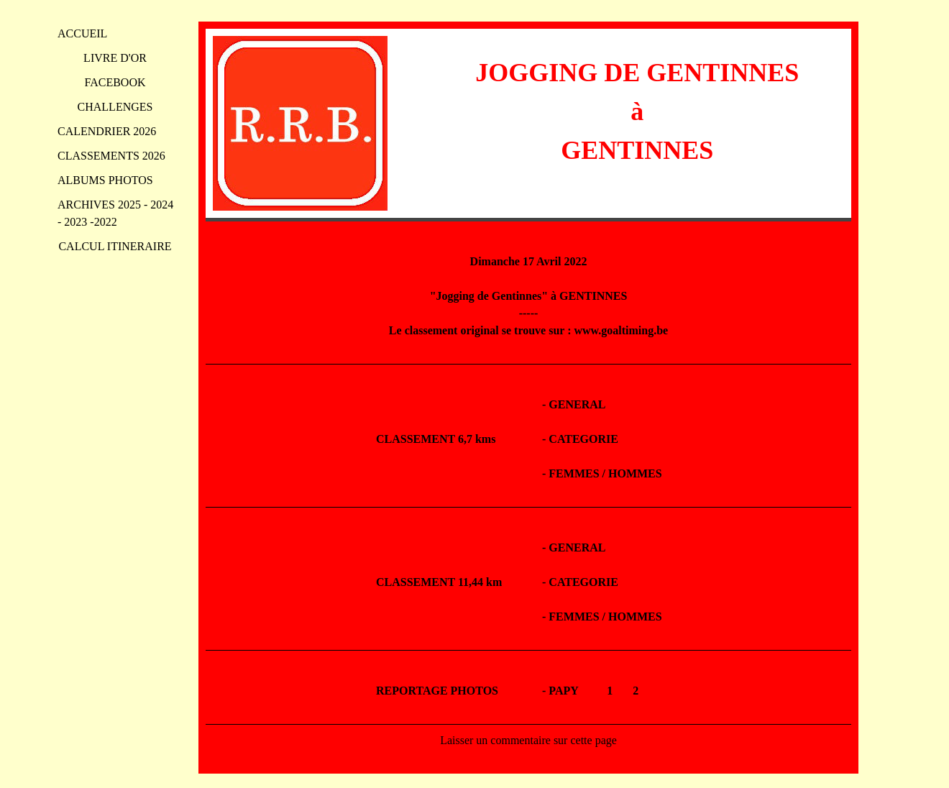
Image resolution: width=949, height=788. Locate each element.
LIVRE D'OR (115, 58)
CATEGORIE (583, 439)
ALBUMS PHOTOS (105, 180)
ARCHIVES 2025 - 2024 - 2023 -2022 (115, 213)
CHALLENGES (115, 107)
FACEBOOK (114, 82)
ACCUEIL (82, 33)
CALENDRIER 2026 (107, 131)
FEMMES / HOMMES (605, 473)
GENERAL (577, 404)
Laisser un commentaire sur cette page (528, 740)
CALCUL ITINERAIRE (114, 246)
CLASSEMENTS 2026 (111, 156)
